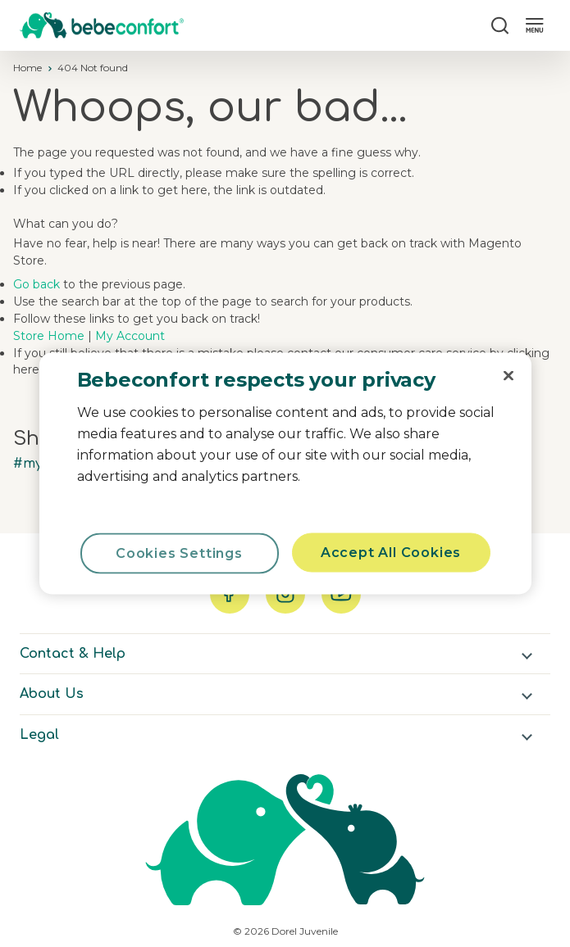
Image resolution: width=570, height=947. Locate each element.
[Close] (508, 376)
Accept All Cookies (391, 552)
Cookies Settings (179, 553)
